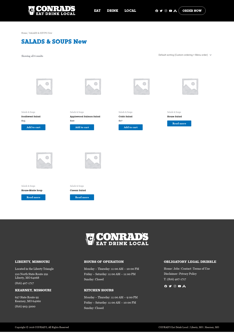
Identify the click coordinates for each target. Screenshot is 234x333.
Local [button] (130, 10)
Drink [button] (112, 10)
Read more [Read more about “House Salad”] (180, 123)
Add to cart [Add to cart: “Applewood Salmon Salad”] (83, 127)
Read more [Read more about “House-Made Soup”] (34, 198)
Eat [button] (97, 10)
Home (24, 33)
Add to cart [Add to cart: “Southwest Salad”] (34, 127)
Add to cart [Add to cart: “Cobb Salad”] (132, 127)
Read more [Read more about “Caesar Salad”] (83, 198)
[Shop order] (184, 55)
